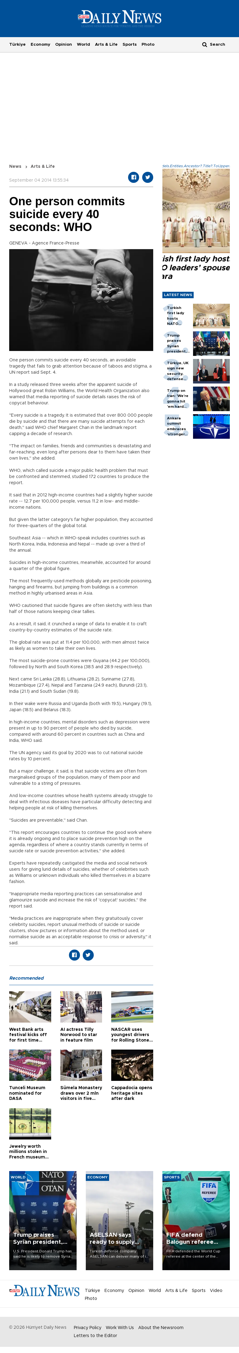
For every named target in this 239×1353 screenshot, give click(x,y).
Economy (40, 44)
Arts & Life (106, 44)
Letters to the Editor (95, 1336)
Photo (148, 44)
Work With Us (120, 1328)
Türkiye (17, 44)
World (83, 44)
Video (216, 1291)
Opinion (63, 44)
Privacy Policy (87, 1328)
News (15, 166)
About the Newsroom (161, 1328)
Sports (130, 44)
